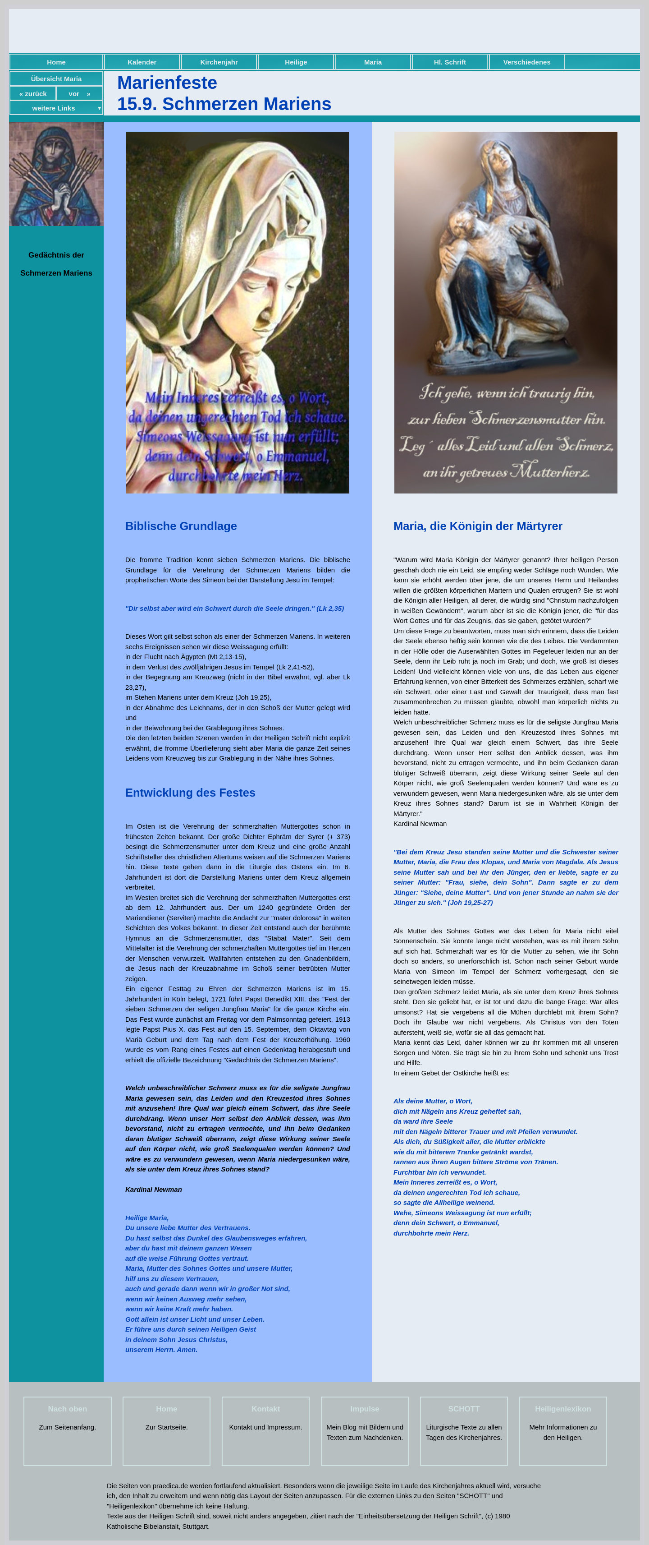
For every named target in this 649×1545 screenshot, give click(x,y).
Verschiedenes (527, 62)
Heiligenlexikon (563, 1409)
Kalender (142, 62)
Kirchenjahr (219, 62)
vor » (80, 93)
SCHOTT (464, 1409)
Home (56, 62)
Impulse (365, 1409)
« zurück (33, 93)
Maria (373, 62)
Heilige (296, 62)
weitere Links (53, 108)
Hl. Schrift (450, 62)
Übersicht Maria (56, 79)
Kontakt (265, 1409)
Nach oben (67, 1409)
